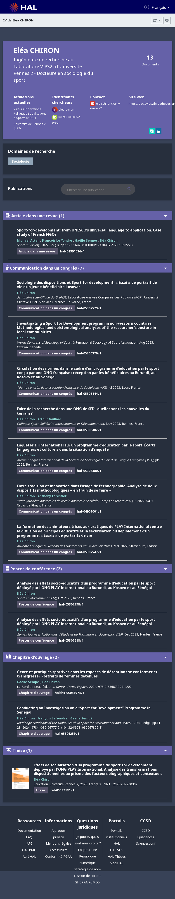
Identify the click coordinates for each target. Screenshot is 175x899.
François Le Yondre (57, 240)
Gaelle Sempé (28, 682)
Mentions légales (58, 843)
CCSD (146, 830)
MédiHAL (116, 863)
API (29, 843)
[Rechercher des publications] (133, 189)
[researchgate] (152, 131)
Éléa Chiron (43, 779)
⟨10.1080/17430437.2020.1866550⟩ (107, 245)
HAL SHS (116, 850)
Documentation (29, 830)
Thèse (86, 750)
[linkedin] (158, 131)
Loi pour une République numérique (87, 856)
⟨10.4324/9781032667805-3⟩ (81, 727)
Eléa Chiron (109, 240)
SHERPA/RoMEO (87, 882)
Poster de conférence (86, 568)
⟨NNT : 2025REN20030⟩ (119, 784)
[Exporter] (156, 20)
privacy (58, 837)
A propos (59, 830)
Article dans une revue (86, 215)
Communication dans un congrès (86, 268)
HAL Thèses (117, 856)
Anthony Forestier (52, 496)
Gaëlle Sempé (86, 240)
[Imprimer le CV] (166, 20)
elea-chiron (66, 110)
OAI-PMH (29, 850)
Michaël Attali (28, 240)
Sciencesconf (145, 843)
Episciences (145, 837)
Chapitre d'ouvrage (86, 657)
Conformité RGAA (58, 856)
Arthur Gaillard (49, 419)
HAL (117, 843)
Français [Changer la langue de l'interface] (159, 7)
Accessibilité (59, 850)
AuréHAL (29, 856)
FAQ (29, 837)
